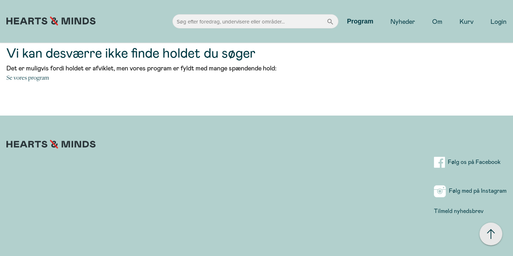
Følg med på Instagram (470, 190)
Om (437, 21)
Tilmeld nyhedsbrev (458, 210)
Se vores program (27, 77)
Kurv (466, 21)
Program (360, 21)
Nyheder (402, 21)
